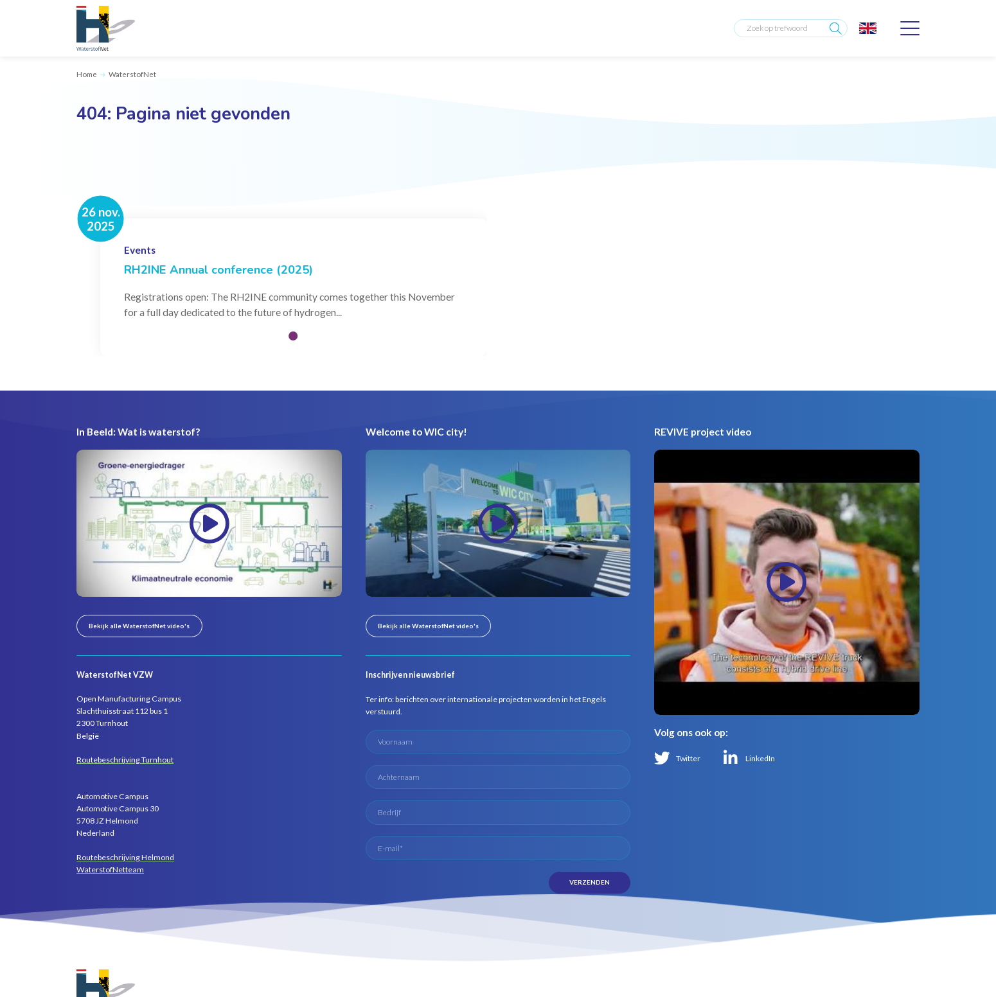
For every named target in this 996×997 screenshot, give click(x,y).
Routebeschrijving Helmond (125, 857)
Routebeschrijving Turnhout (124, 759)
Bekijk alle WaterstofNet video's (139, 626)
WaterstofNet (132, 74)
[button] (293, 335)
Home (86, 74)
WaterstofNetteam (110, 869)
